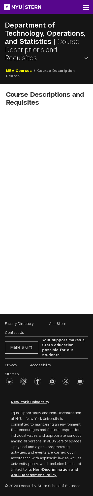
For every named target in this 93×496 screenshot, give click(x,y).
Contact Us (14, 332)
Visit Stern (57, 323)
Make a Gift (21, 347)
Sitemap (12, 374)
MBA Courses (19, 70)
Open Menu (87, 58)
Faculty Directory (19, 323)
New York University (30, 402)
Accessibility (40, 365)
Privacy (11, 365)
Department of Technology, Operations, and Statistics (45, 33)
